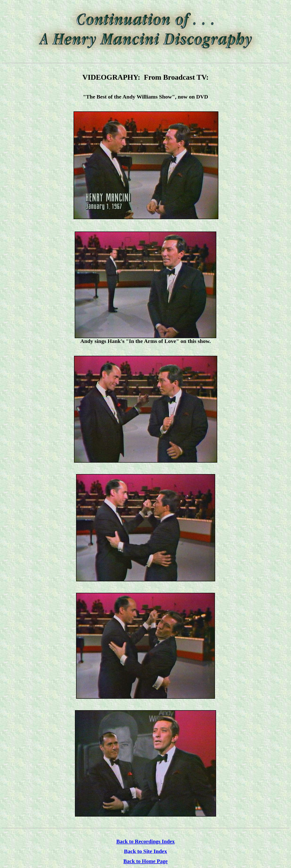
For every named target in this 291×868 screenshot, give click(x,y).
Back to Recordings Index (145, 841)
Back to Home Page (145, 861)
